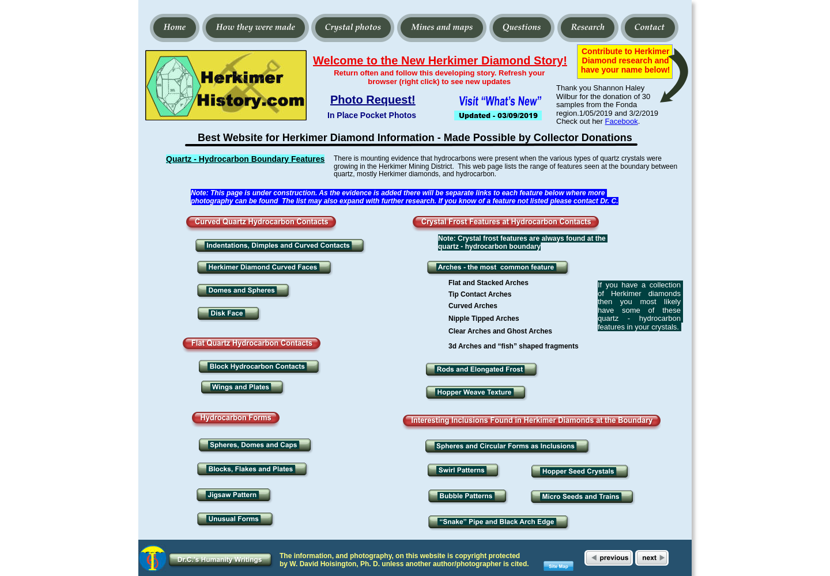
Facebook (621, 121)
